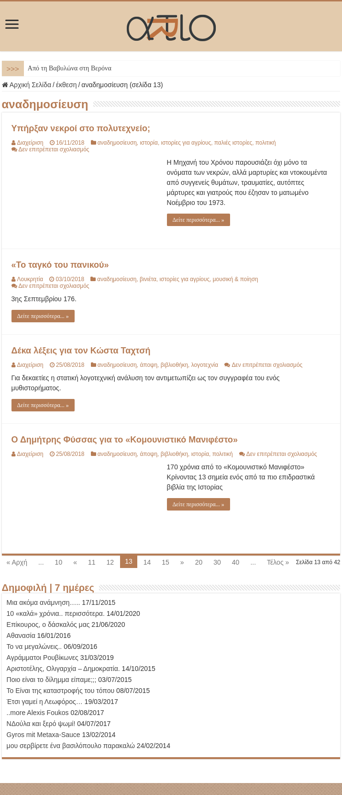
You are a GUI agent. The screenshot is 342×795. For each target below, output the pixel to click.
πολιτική (265, 142)
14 (147, 562)
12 (110, 562)
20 (199, 562)
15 (165, 562)
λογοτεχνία (204, 365)
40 (236, 562)
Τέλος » (278, 562)
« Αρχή (17, 562)
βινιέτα (148, 279)
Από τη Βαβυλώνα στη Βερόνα (69, 68)
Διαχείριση (30, 142)
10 (59, 562)
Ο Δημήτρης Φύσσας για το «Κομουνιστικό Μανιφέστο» (124, 439)
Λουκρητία (30, 279)
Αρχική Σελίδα (26, 85)
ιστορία (148, 142)
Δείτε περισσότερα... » (198, 219)
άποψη (148, 365)
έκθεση (66, 85)
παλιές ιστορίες (233, 142)
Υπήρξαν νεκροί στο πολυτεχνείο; (80, 128)
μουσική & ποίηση (235, 279)
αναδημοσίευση (117, 142)
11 (92, 562)
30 (217, 562)
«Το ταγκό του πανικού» (60, 265)
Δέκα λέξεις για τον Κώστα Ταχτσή (81, 350)
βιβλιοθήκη (174, 365)
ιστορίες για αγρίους (186, 142)
